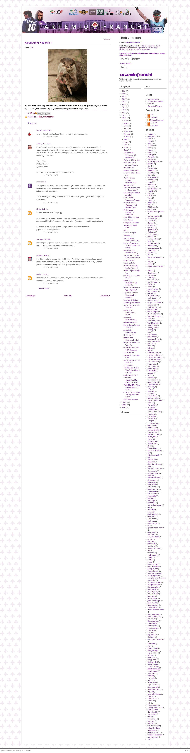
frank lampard (152, 555)
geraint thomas (153, 571)
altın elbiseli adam (154, 478)
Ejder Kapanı (128, 220)
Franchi (150, 146)
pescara (150, 655)
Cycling (150, 155)
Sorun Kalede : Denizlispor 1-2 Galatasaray (130, 155)
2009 (124, 402)
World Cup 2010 (153, 162)
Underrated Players (155, 106)
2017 (124, 99)
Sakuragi (39, 255)
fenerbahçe (152, 546)
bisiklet (150, 164)
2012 (124, 113)
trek (149, 703)
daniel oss (151, 521)
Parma (150, 439)
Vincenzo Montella (154, 450)
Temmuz (127, 134)
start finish (151, 184)
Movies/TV (151, 157)
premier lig (151, 225)
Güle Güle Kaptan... (131, 322)
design (39, 274)
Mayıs (126, 139)
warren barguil (153, 312)
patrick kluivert (153, 648)
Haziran (127, 137)
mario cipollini (152, 626)
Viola (149, 139)
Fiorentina (151, 414)
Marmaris (151, 171)
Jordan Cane (152, 428)
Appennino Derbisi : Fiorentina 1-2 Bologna (131, 295)
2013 (124, 110)
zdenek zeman (153, 737)
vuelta (150, 717)
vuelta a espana (153, 216)
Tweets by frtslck (125, 63)
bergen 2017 (152, 496)
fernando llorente (154, 548)
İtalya (149, 739)
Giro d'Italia (152, 177)
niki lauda (151, 637)
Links (149, 175)
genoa (150, 562)
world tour (151, 721)
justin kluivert (152, 603)
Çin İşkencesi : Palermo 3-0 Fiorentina (129, 212)
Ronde (150, 284)
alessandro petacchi (155, 469)
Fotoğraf (151, 421)
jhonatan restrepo (154, 601)
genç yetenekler (153, 566)
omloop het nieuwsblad (156, 639)
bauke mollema (153, 491)
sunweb (150, 373)
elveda (150, 539)
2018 (124, 96)
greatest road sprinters (156, 212)
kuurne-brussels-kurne (156, 610)
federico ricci (152, 544)
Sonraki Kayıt (30, 296)
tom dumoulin (152, 282)
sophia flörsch (153, 685)
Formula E (151, 419)
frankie (150, 557)
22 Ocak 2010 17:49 (51, 137)
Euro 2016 (151, 221)
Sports (150, 143)
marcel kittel (152, 250)
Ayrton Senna (152, 396)
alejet (149, 466)
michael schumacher (155, 357)
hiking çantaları (153, 587)
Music (150, 150)
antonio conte (152, 487)
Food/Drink (151, 173)
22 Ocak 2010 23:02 (51, 232)
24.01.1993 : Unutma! (131, 217)
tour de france (153, 189)
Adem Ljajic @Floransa (132, 303)
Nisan (126, 142)
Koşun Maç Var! (129, 260)
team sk (150, 696)
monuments (152, 364)
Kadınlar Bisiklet (153, 430)
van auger (40, 239)
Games (150, 159)
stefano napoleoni (154, 689)
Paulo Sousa (152, 441)
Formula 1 (151, 168)
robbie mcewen (153, 667)
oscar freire (152, 644)
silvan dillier (152, 682)
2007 (124, 407)
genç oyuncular (153, 564)
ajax (149, 457)
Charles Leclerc (153, 398)
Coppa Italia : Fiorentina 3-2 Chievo (130, 312)
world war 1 (152, 723)
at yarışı (150, 330)
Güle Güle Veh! (129, 185)
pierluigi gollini (153, 662)
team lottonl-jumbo (154, 694)
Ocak (126, 150)
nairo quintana (153, 366)
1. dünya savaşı (153, 384)
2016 (124, 102)
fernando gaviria (153, 248)
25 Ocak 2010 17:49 (51, 267)
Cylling (150, 403)
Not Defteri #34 (129, 335)
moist (38, 182)
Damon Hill (151, 405)
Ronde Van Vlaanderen (156, 257)
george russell (153, 569)
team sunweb (152, 280)
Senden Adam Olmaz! (131, 170)
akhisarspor (152, 459)
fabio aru (151, 275)
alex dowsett (152, 471)
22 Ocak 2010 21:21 (51, 202)
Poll (149, 255)
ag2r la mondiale (154, 455)
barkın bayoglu (153, 489)
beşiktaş (150, 498)
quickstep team (153, 309)
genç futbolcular (153, 341)
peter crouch (152, 657)
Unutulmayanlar (153, 99)
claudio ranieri (153, 296)
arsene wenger (153, 289)
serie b (150, 680)
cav (149, 507)
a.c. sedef (153, 123)
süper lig (151, 692)
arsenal (150, 287)
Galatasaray (48, 117)
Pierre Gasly (152, 444)
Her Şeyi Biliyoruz (154, 314)
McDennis (153, 117)
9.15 (151, 115)
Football (38, 117)
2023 (124, 94)
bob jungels (152, 501)
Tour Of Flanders (154, 321)
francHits (151, 104)
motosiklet (151, 630)
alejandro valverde (154, 464)
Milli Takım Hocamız (131, 400)
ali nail (38, 209)
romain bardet (153, 671)
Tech (149, 198)
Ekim (126, 126)
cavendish (151, 510)
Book (149, 241)
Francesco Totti (153, 423)
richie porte (152, 371)
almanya (151, 475)
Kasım (126, 123)
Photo (150, 141)
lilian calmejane (153, 621)
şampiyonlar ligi (153, 382)
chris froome (152, 273)
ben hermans (152, 494)
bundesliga (151, 503)
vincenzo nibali (153, 380)
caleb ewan (152, 334)
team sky (151, 278)
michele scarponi (154, 359)
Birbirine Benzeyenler (155, 101)
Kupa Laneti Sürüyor (131, 300)
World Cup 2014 (153, 323)
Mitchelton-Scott (153, 435)
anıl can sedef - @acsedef (140, 50)
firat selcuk (40, 130)
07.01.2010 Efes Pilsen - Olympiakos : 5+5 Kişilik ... (132, 387)
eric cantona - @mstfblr (136, 48)
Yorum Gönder (43, 288)
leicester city (152, 305)
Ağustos (127, 131)
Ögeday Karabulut (156, 120)
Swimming (151, 186)
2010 (124, 118)
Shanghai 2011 (153, 218)
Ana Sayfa (68, 296)
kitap (149, 350)
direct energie (152, 523)
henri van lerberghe (155, 573)
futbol (149, 200)
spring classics (153, 230)
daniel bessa (152, 519)
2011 (124, 115)
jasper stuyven (153, 598)
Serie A (150, 264)
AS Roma (151, 394)
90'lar (149, 389)
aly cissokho (152, 480)
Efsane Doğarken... (130, 263)
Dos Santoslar (129, 168)
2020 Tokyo (152, 387)
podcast (150, 236)
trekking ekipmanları (155, 708)
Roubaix (150, 262)
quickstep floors (153, 239)
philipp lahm (152, 660)
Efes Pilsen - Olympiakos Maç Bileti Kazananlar (131, 380)
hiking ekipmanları (154, 575)
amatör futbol (152, 325)
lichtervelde (152, 619)
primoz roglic (152, 369)
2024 (124, 91)
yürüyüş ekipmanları (155, 735)
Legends (151, 202)
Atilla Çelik (40, 144)
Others (150, 152)
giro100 (150, 209)
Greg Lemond (152, 425)
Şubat (126, 147)
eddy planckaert (153, 537)
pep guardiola (152, 653)
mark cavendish (153, 307)
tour (149, 193)
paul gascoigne (153, 651)
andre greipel (152, 328)
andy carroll (152, 482)
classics (150, 223)
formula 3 (151, 553)
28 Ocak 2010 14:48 (51, 283)
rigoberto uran (153, 664)
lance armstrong (153, 614)
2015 (124, 104)
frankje (150, 560)
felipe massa (152, 337)
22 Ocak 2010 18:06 (51, 175)
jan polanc (151, 596)
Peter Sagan (152, 234)
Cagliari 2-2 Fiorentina (131, 160)
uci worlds (151, 378)
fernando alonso (153, 339)
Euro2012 (151, 252)
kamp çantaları (153, 605)
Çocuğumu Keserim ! (131, 222)
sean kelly (151, 678)
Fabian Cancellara (154, 412)
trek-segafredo (153, 705)
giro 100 (150, 344)
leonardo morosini (154, 617)
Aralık (126, 120)
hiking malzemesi (154, 585)
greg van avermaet (154, 302)
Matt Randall (152, 432)
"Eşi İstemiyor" (129, 365)
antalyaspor (152, 485)
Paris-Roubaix (153, 243)
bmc (149, 332)
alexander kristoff (154, 473)
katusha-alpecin (153, 607)
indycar (150, 348)
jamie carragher (153, 594)
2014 (124, 107)
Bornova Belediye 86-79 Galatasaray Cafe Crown (132, 245)
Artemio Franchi (7, 750)
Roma (150, 446)
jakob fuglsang (153, 591)
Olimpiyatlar (152, 437)
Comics (150, 196)
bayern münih (152, 291)
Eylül (126, 129)
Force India (152, 416)
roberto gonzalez (154, 669)
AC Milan (151, 391)
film (149, 551)
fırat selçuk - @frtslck (138, 46)
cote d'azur (151, 516)
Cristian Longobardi (155, 400)
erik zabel (151, 541)
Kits (149, 166)
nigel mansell (152, 635)
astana (150, 271)
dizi (149, 525)
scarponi (151, 676)
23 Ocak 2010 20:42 (51, 249)
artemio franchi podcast (156, 266)
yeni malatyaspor (154, 726)
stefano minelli (153, 687)
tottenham (151, 701)
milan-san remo (153, 362)
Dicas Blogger (26, 750)
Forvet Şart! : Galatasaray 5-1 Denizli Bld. (130, 283)
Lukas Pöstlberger (154, 316)
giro (149, 205)
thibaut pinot (152, 698)
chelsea (150, 293)
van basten (151, 714)
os (32, 47)
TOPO (187, 750)
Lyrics (150, 182)
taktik (149, 375)
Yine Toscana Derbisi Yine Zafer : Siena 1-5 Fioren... (132, 370)
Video (150, 148)
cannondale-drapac (154, 505)
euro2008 (151, 180)
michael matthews (154, 355)
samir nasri (151, 673)
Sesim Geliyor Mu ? (131, 375)
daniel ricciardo (153, 298)
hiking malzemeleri (154, 582)
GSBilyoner (152, 207)
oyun (149, 646)
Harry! (126, 230)
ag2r (149, 453)
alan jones (151, 462)
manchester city (153, 353)
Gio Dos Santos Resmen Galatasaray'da (130, 180)
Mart (126, 145)
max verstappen (153, 628)
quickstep (151, 228)
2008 (124, 405)
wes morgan (152, 719)
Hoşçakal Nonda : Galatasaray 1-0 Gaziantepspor (130, 205)
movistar (151, 632)
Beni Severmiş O (130, 233)
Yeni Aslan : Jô (129, 235)
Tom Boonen (152, 246)
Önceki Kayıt (105, 296)
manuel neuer (152, 623)
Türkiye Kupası (153, 448)
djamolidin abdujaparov (156, 528)
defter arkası (152, 300)
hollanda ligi (152, 589)
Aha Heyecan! (129, 353)
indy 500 (151, 346)
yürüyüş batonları (154, 733)
